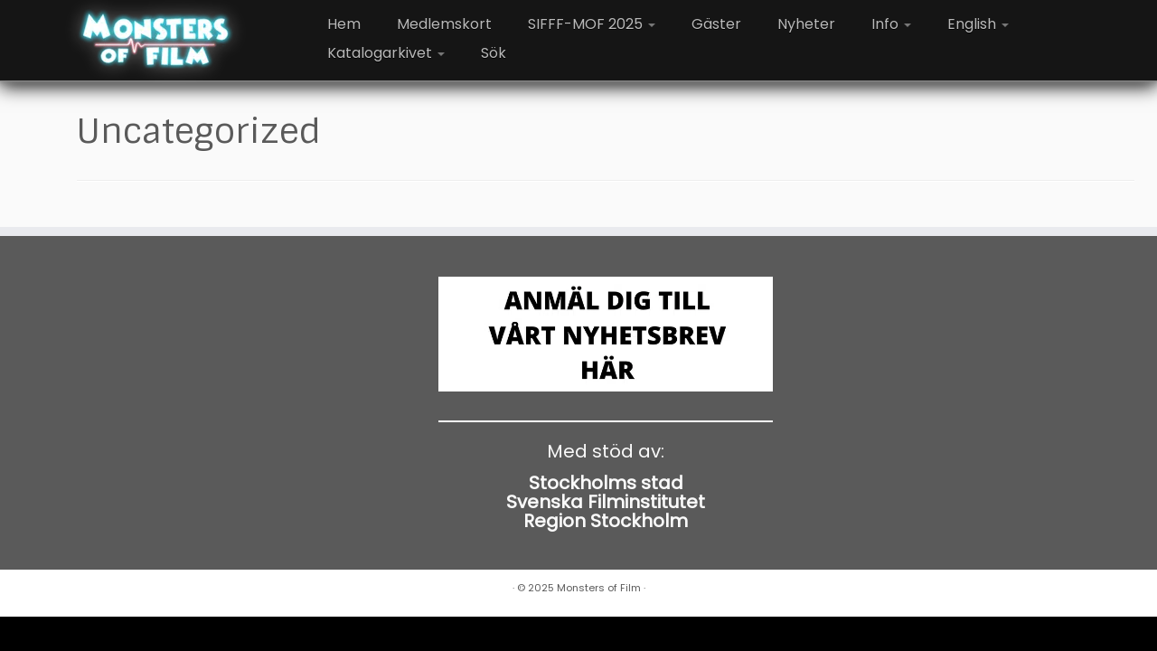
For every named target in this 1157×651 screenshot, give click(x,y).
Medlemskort (444, 24)
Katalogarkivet (386, 52)
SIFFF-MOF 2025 (591, 24)
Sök (493, 52)
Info (891, 24)
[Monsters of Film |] (156, 40)
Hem (344, 24)
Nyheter (806, 24)
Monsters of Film (599, 587)
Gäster (716, 24)
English (978, 24)
